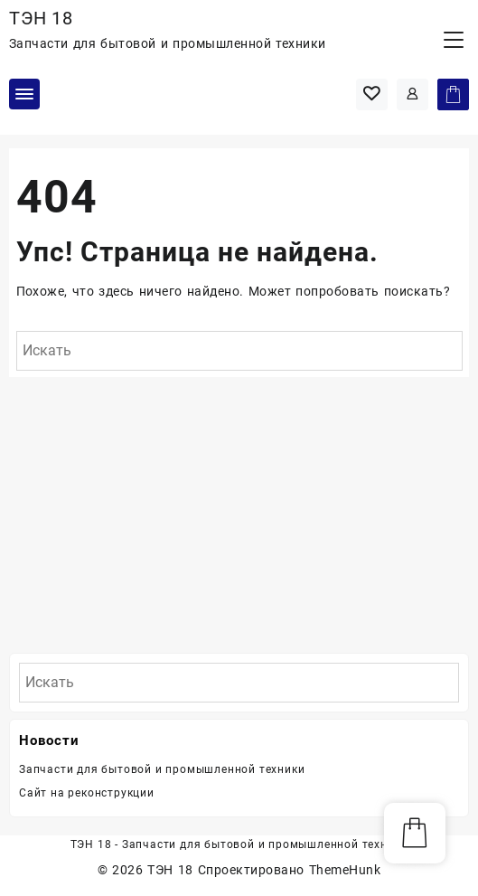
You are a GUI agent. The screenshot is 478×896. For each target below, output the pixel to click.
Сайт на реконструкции (87, 793)
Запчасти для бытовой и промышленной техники (162, 769)
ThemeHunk (344, 870)
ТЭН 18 (41, 18)
